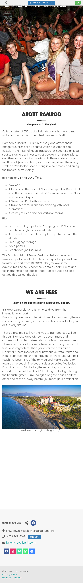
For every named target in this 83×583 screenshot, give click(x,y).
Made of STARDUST (12, 577)
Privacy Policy (9, 574)
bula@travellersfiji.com (20, 542)
